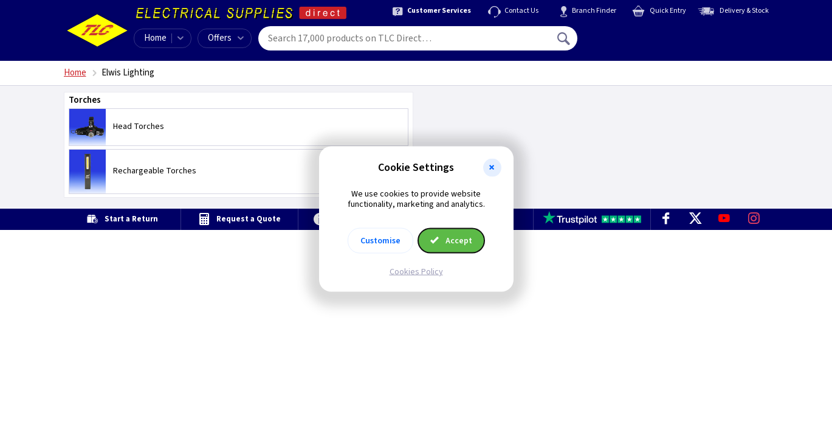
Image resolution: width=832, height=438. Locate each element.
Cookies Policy (416, 271)
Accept (451, 240)
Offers (226, 38)
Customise (380, 240)
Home (155, 38)
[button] (492, 168)
